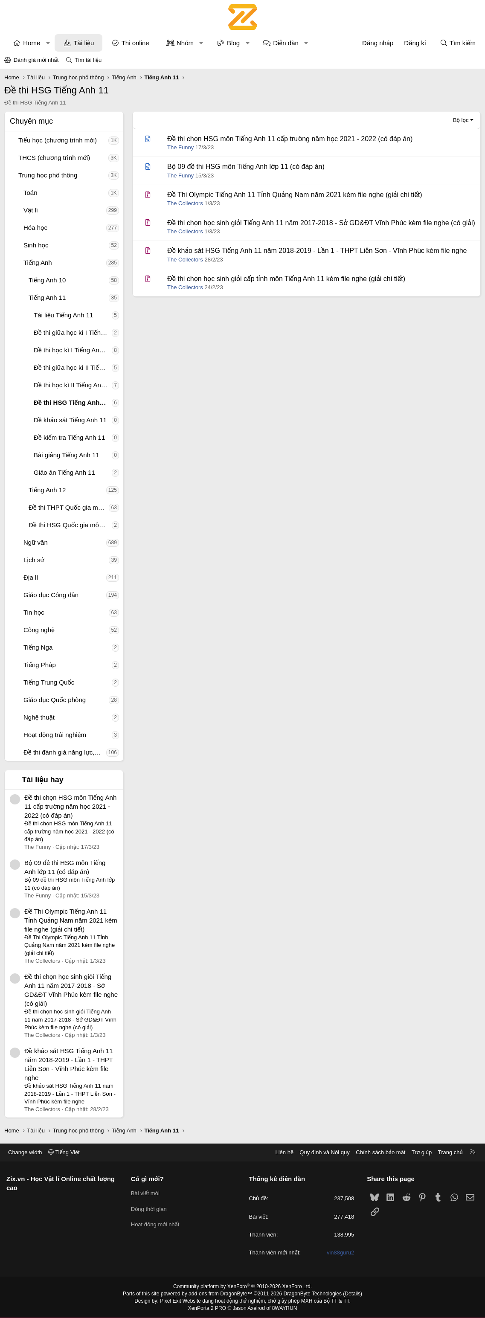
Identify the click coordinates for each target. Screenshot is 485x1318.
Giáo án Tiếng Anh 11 (64, 472)
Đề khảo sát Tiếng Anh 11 (70, 420)
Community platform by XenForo (242, 1286)
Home (31, 42)
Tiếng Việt (64, 1152)
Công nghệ (39, 629)
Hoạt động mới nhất (155, 1224)
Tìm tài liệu (88, 60)
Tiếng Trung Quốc (48, 682)
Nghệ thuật (39, 717)
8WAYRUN (284, 1308)
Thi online (135, 42)
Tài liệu (83, 42)
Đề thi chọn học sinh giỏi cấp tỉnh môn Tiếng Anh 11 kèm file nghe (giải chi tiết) (286, 278)
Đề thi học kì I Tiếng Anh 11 (73, 350)
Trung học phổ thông (47, 175)
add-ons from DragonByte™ (220, 1294)
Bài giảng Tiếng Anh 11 (66, 455)
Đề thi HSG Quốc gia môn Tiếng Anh (70, 524)
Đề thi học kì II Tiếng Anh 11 (73, 385)
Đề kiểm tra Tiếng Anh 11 (69, 437)
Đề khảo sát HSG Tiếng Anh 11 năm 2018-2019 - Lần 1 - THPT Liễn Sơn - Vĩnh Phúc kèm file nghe (317, 250)
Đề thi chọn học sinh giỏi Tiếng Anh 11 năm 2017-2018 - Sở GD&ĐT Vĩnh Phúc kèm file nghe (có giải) (321, 222)
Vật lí (30, 210)
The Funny (180, 147)
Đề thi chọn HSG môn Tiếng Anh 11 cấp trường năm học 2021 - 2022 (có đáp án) (70, 806)
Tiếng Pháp (39, 664)
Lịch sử (33, 559)
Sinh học (36, 245)
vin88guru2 (340, 1252)
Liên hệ (284, 1152)
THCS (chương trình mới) (54, 157)
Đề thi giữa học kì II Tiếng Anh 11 (73, 367)
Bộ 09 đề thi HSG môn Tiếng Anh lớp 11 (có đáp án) (246, 166)
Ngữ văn (35, 542)
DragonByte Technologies (312, 1294)
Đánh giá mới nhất (36, 60)
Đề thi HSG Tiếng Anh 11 (71, 402)
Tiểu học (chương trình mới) (57, 140)
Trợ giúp (422, 1152)
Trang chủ (450, 1152)
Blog (233, 42)
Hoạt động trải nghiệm (54, 734)
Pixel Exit (170, 1301)
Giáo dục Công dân (50, 594)
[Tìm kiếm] (458, 43)
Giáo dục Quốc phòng (54, 699)
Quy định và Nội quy (324, 1152)
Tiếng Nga (37, 647)
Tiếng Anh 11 (47, 297)
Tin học (33, 612)
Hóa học (35, 227)
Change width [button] (25, 1152)
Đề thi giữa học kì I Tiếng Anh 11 (73, 332)
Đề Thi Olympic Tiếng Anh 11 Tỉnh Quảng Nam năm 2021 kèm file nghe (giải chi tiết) (70, 920)
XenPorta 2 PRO (207, 1308)
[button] (48, 43)
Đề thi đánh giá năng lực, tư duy (64, 752)
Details (352, 1294)
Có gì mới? (147, 1178)
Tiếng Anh (37, 262)
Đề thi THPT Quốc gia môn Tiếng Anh (69, 507)
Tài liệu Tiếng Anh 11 (63, 315)
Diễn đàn (286, 42)
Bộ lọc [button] (461, 120)
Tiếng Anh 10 (47, 280)
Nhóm (185, 42)
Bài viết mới (145, 1193)
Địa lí (30, 577)
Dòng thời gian (149, 1209)
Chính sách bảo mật (380, 1152)
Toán (30, 192)
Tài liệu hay (43, 779)
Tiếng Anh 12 (47, 490)
